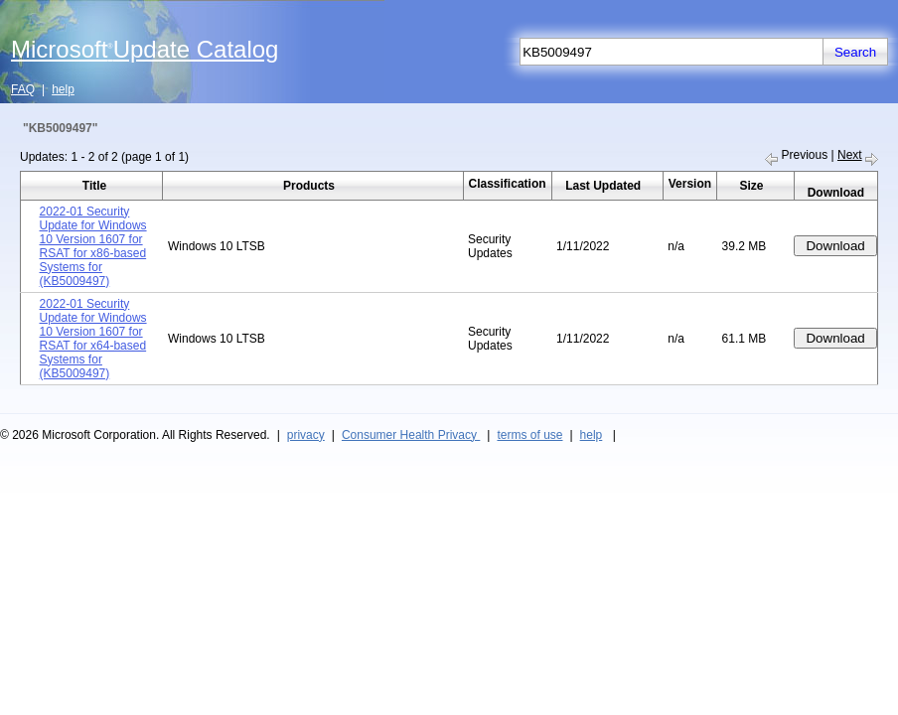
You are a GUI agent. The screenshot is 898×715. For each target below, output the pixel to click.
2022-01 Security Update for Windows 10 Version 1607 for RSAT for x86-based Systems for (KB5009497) (93, 246)
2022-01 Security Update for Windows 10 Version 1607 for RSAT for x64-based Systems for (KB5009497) (93, 338)
